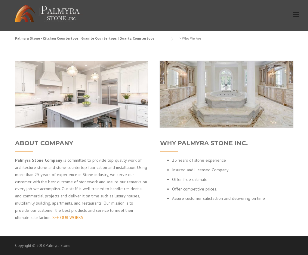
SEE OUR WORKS (67, 217)
